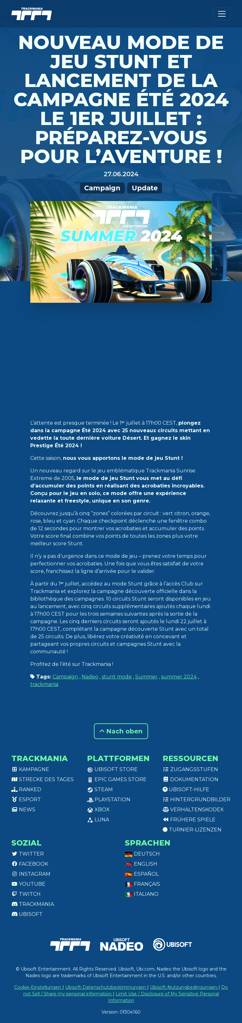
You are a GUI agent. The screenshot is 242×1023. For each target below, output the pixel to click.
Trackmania (32, 904)
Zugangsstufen (190, 769)
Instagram (30, 874)
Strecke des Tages (42, 779)
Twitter (27, 854)
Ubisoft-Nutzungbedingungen (184, 987)
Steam (100, 789)
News (23, 810)
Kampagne (30, 769)
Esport (26, 800)
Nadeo (90, 677)
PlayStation (108, 800)
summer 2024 (179, 677)
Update (145, 188)
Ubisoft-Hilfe (186, 789)
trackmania (44, 684)
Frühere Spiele (189, 820)
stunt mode (117, 677)
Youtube (28, 884)
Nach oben (121, 731)
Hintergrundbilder (196, 800)
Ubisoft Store (112, 769)
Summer (146, 677)
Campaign (102, 188)
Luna (98, 820)
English (141, 864)
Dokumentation (190, 779)
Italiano (141, 894)
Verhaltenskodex (193, 810)
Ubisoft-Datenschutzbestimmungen (106, 987)
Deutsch (142, 854)
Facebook (29, 864)
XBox (98, 810)
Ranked (26, 789)
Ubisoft (27, 914)
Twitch (26, 894)
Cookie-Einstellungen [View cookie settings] (38, 987)
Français (142, 884)
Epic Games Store (117, 779)
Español (142, 874)
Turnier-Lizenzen (192, 830)
